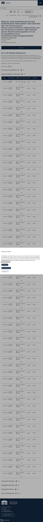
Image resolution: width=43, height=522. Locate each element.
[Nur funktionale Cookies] (6, 268)
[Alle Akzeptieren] (4, 265)
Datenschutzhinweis (5, 261)
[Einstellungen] (5, 271)
